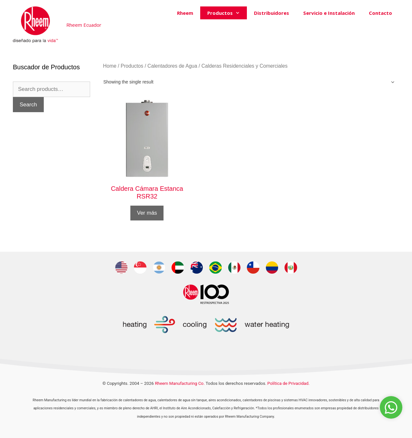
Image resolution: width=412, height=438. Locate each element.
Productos (227, 12)
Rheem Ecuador (83, 25)
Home (110, 66)
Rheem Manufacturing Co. (180, 383)
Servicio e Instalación (329, 13)
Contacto (380, 13)
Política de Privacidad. (288, 383)
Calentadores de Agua (172, 66)
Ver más (147, 213)
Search (28, 105)
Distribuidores (271, 13)
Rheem (185, 13)
